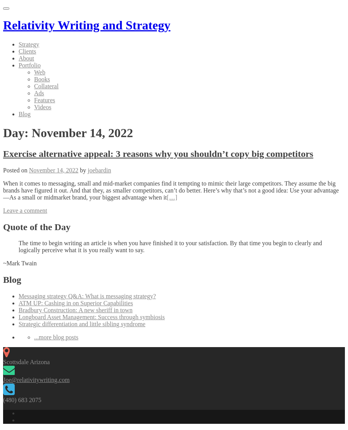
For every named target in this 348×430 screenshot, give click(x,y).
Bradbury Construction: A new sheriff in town (76, 310)
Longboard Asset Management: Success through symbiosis (92, 317)
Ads (39, 93)
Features (44, 100)
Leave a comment (25, 210)
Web (39, 72)
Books (42, 79)
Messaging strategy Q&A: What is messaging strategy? (87, 296)
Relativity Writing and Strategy (87, 25)
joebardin (99, 170)
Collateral (46, 86)
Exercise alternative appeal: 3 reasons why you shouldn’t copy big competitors (158, 154)
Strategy (29, 44)
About (26, 58)
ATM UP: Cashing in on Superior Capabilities (76, 303)
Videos (42, 107)
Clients (27, 51)
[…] (172, 197)
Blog (25, 114)
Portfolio (30, 65)
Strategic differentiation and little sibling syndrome (82, 324)
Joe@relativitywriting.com (36, 380)
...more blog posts (56, 337)
